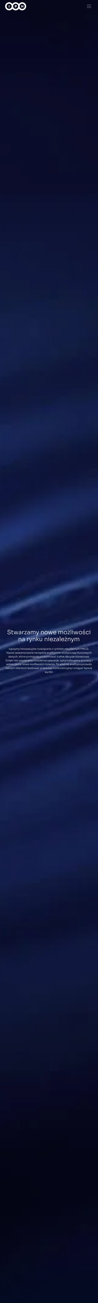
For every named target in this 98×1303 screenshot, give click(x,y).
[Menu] (89, 6)
